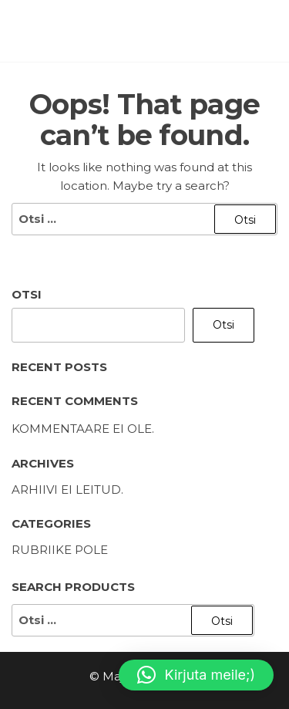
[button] (196, 675)
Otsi (27, 294)
